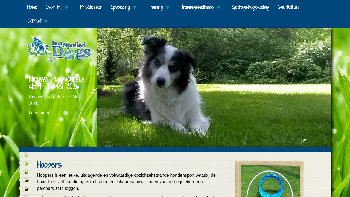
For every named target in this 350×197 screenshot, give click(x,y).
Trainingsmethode (202, 7)
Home (32, 7)
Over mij (58, 7)
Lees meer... (41, 112)
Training (160, 7)
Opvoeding (125, 7)
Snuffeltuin (288, 7)
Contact (39, 21)
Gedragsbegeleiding (250, 7)
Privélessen (91, 7)
